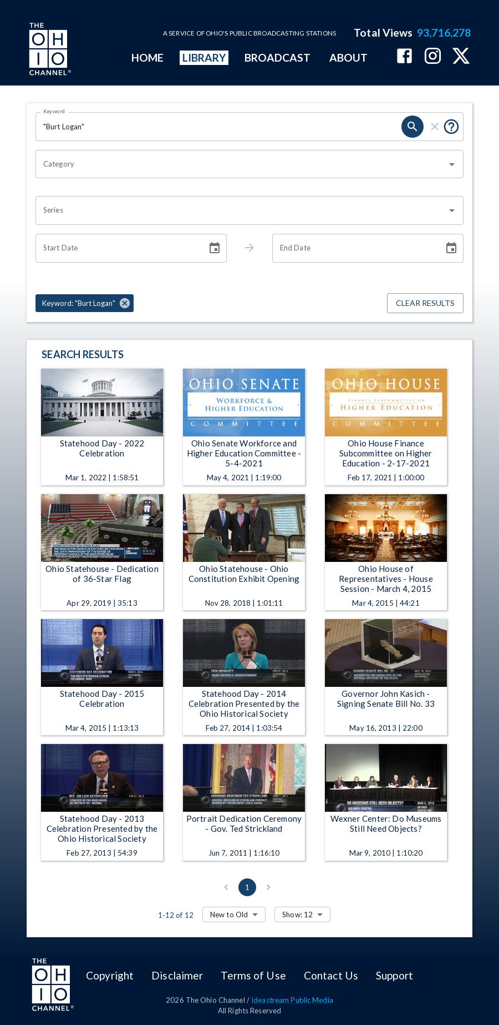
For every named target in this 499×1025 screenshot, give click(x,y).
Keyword (54, 111)
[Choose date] (214, 248)
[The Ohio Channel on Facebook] (404, 57)
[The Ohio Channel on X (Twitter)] (461, 57)
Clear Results (425, 303)
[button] (84, 303)
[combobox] (241, 164)
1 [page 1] (247, 887)
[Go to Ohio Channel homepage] (48, 50)
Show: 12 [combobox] (297, 914)
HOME (147, 57)
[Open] (452, 164)
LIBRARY (204, 57)
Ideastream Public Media (292, 1000)
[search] (412, 126)
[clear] (435, 126)
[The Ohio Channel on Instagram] (432, 57)
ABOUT (348, 57)
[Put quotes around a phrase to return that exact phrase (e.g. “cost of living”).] (451, 126)
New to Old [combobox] (229, 914)
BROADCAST (278, 57)
